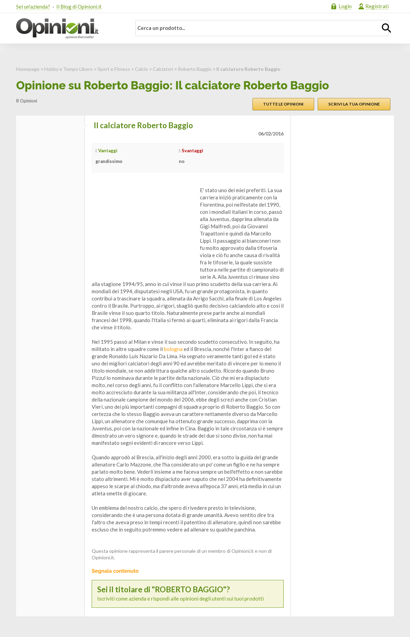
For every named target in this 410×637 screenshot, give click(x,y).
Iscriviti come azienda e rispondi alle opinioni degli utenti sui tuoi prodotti (187, 593)
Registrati (377, 6)
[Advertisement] (143, 230)
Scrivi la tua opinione (354, 104)
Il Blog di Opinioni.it (79, 6)
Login (345, 6)
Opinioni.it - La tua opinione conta (69, 28)
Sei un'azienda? (33, 6)
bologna (173, 349)
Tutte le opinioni (283, 104)
